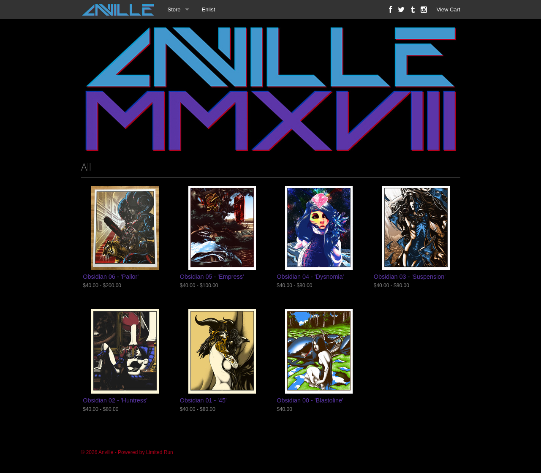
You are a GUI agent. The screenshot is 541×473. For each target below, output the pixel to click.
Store (174, 9)
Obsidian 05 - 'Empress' (212, 276)
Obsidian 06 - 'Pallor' (111, 276)
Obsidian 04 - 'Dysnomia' (310, 276)
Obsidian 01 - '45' (203, 400)
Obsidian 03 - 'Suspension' (410, 276)
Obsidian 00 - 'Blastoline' (310, 400)
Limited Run (159, 452)
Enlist (208, 9)
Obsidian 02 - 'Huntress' (115, 400)
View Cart (448, 9)
